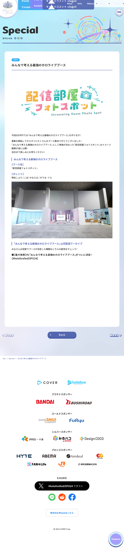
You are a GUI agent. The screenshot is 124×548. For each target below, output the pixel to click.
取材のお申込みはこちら (62, 512)
